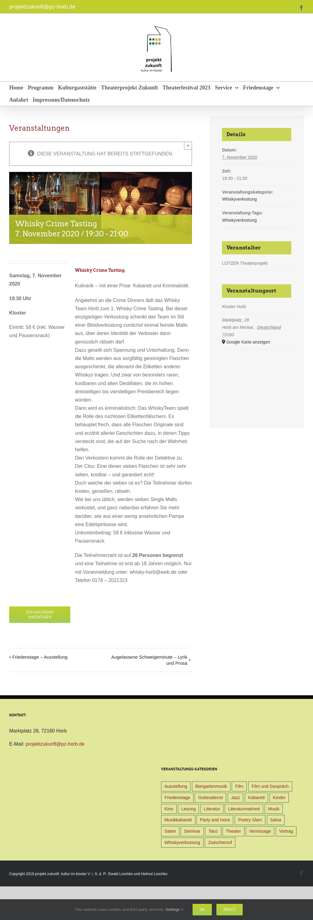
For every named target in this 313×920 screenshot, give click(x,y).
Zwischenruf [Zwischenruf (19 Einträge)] (220, 842)
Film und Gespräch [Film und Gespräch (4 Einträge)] (270, 786)
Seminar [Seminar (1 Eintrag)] (192, 831)
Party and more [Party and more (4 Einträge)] (215, 819)
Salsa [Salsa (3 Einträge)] (275, 819)
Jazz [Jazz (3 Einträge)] (235, 797)
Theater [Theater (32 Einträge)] (233, 831)
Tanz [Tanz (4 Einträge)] (213, 831)
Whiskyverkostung (239, 199)
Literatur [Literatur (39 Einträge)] (212, 808)
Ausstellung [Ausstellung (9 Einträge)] (175, 786)
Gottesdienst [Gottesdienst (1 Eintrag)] (210, 797)
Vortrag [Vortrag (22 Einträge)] (286, 831)
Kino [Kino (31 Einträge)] (168, 808)
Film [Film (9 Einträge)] (239, 786)
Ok (202, 909)
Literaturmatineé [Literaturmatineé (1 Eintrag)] (244, 808)
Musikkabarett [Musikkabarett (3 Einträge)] (178, 819)
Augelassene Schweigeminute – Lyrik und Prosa (149, 660)
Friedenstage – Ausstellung (40, 657)
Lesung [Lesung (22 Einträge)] (188, 808)
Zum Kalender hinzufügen (40, 615)
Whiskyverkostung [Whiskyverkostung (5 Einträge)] (182, 842)
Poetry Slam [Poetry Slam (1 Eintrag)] (250, 819)
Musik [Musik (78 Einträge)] (274, 808)
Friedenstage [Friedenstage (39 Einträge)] (177, 797)
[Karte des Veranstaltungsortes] (256, 381)
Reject (229, 909)
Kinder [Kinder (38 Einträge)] (279, 797)
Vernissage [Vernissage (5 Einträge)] (260, 831)
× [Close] (188, 145)
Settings (174, 909)
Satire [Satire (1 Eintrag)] (170, 831)
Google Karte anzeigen (248, 342)
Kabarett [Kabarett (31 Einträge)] (256, 797)
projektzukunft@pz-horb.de (42, 7)
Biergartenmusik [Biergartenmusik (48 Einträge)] (211, 786)
